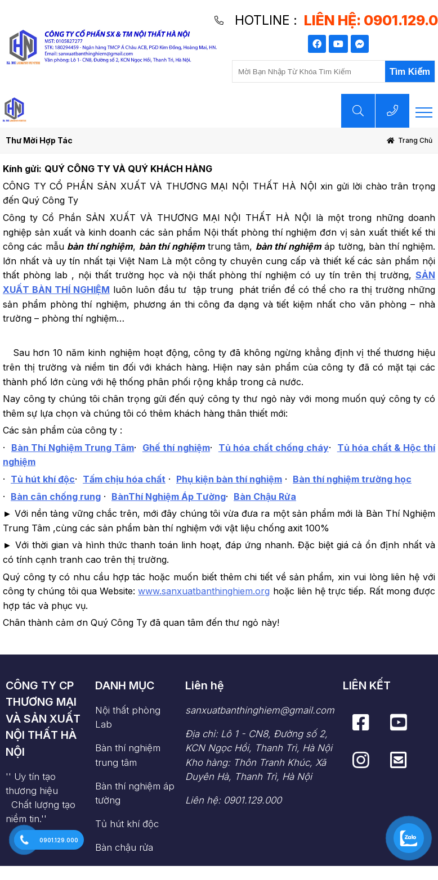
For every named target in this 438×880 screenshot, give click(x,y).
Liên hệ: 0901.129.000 (233, 800)
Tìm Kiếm (410, 71)
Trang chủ (415, 140)
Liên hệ (204, 685)
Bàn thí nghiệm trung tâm (127, 755)
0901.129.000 (58, 840)
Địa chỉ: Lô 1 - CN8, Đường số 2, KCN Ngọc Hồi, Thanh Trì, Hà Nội (259, 756)
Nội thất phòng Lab (127, 717)
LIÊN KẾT (367, 685)
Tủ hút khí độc (127, 823)
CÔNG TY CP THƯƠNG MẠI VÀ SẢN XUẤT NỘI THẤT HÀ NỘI (43, 719)
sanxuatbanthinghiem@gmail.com (259, 710)
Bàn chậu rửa (124, 847)
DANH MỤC (124, 685)
